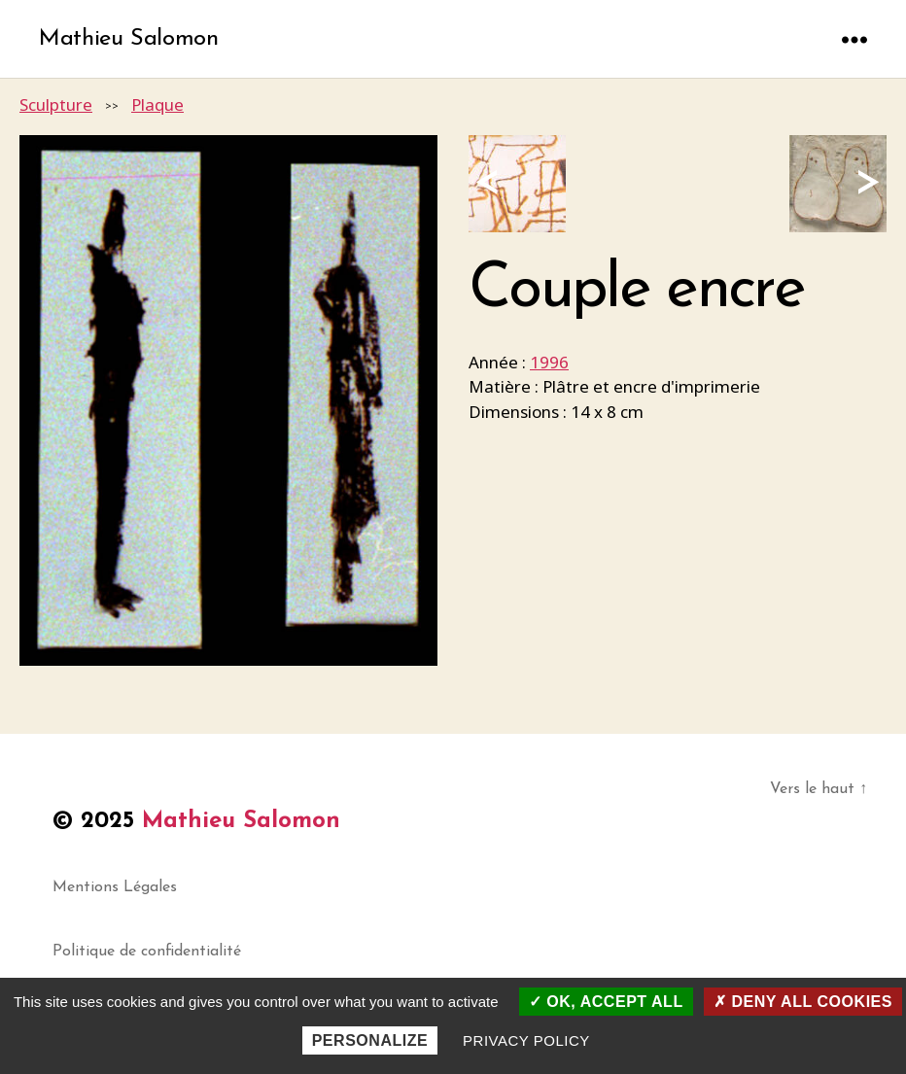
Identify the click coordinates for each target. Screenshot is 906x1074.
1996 (549, 362)
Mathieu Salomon (129, 39)
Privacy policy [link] (526, 1040)
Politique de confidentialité (146, 951)
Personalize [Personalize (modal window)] (370, 1040)
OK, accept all (606, 1001)
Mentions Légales (114, 887)
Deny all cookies (803, 1001)
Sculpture (55, 104)
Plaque (157, 104)
